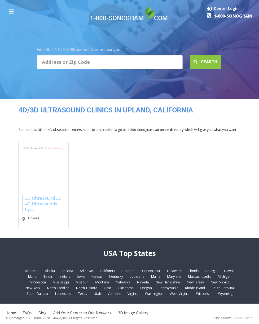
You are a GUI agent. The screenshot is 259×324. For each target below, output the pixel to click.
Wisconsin (203, 293)
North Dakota (86, 288)
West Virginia (179, 293)
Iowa (81, 276)
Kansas (96, 276)
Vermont (114, 293)
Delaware (174, 270)
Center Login (226, 8)
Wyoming (225, 293)
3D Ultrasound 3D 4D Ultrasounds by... (43, 203)
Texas (82, 293)
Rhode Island (195, 288)
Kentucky (116, 276)
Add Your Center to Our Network (82, 312)
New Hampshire (167, 282)
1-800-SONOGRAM (233, 16)
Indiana (64, 276)
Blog (42, 312)
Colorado (128, 270)
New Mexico (220, 282)
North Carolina (58, 288)
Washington (154, 293)
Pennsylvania (168, 288)
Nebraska (123, 282)
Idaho (32, 276)
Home (10, 312)
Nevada (143, 282)
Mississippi (61, 282)
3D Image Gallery (133, 312)
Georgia (211, 270)
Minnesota (38, 282)
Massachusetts (199, 276)
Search (205, 61)
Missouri (81, 282)
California (107, 270)
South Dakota (37, 293)
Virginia (132, 293)
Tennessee (62, 293)
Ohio (107, 288)
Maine (155, 276)
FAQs (27, 312)
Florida (193, 270)
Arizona (67, 270)
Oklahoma (126, 288)
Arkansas (87, 270)
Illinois (48, 276)
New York (32, 288)
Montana (102, 282)
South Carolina (222, 288)
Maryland (174, 276)
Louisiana (137, 276)
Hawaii (229, 270)
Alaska (50, 270)
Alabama (31, 270)
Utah (97, 293)
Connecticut (151, 270)
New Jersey (195, 282)
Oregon (146, 288)
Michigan (224, 276)
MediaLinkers (243, 318)
